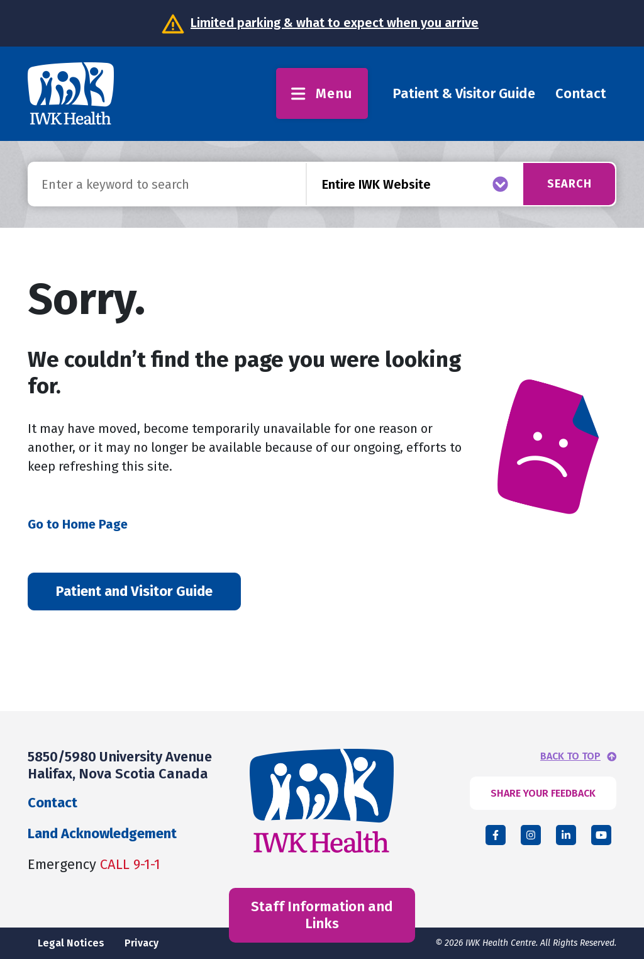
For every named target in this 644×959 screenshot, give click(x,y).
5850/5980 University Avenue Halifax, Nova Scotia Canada (120, 765)
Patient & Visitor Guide (463, 93)
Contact (580, 93)
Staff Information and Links (322, 914)
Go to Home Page (78, 524)
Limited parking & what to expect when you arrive (335, 22)
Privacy (141, 943)
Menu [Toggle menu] (321, 93)
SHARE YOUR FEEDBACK (543, 793)
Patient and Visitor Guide (134, 591)
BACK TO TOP (570, 756)
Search (569, 184)
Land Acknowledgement (102, 833)
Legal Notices (71, 943)
